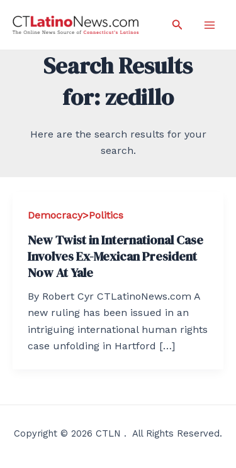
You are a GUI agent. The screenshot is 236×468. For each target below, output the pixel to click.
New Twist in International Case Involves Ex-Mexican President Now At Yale (115, 256)
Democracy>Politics (75, 215)
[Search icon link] (177, 25)
